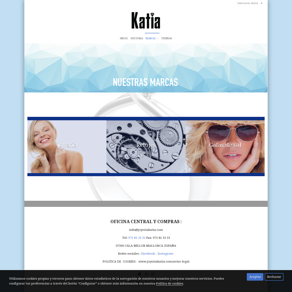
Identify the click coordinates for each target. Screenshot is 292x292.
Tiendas (166, 38)
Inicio (124, 38)
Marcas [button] (152, 38)
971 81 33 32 (136, 240)
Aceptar (255, 277)
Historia (137, 38)
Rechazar (274, 277)
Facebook (148, 256)
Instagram (166, 256)
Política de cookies (169, 283)
